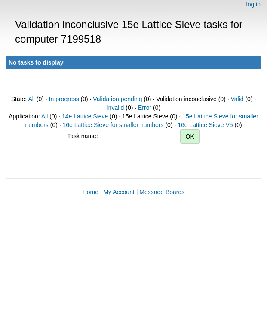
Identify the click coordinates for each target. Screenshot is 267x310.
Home (90, 192)
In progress (64, 99)
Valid (236, 99)
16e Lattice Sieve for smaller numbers (113, 124)
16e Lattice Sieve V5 (205, 124)
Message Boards (161, 192)
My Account (118, 192)
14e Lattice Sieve (85, 116)
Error (144, 107)
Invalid (115, 107)
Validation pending (117, 99)
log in (253, 4)
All (31, 99)
